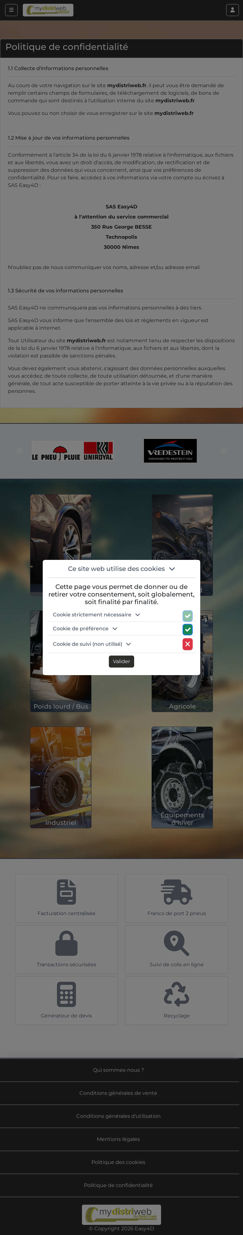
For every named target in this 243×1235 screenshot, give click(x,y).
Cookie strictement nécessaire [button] (96, 615)
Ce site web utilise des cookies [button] (121, 569)
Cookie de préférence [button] (85, 629)
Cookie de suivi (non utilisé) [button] (92, 644)
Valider (121, 661)
